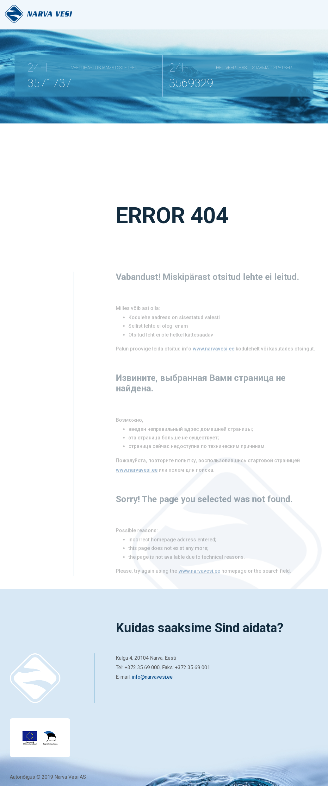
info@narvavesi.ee (152, 677)
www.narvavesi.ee (213, 355)
